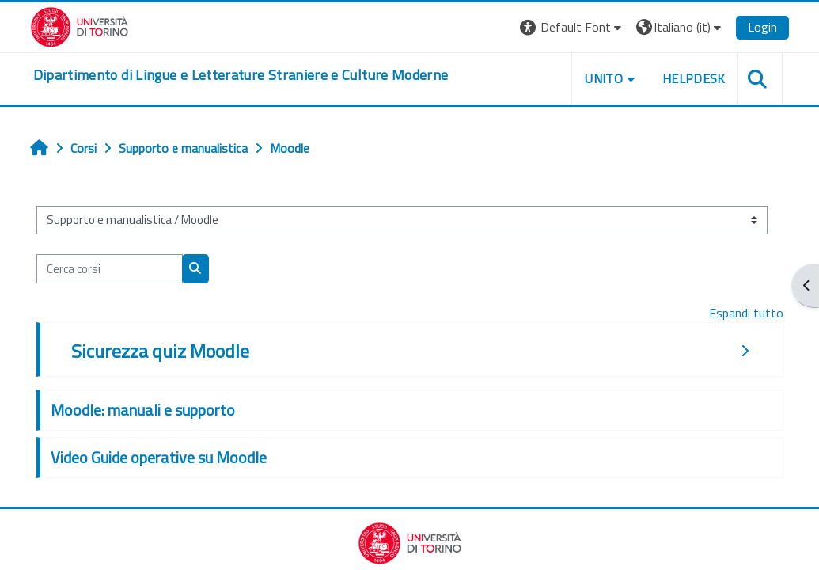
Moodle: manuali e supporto (143, 409)
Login (762, 26)
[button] (573, 27)
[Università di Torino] (79, 25)
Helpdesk (694, 78)
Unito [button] (604, 78)
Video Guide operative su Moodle (159, 457)
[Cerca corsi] (109, 268)
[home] (241, 75)
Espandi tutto (746, 312)
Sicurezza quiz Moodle (160, 350)
